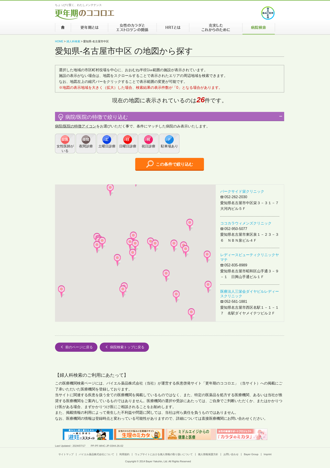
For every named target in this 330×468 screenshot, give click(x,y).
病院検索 (258, 29)
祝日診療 (148, 146)
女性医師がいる (65, 148)
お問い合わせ (231, 454)
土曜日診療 (107, 146)
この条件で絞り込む (169, 164)
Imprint (268, 454)
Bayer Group (251, 454)
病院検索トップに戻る (124, 347)
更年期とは (89, 29)
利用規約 (124, 454)
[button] (132, 255)
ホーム (63, 29)
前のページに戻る (76, 347)
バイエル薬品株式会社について (96, 454)
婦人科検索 (73, 41)
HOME (59, 41)
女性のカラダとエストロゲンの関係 (132, 29)
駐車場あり (169, 146)
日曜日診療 (127, 146)
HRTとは (173, 29)
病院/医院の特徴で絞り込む (92, 117)
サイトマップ (66, 454)
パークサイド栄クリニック (242, 191)
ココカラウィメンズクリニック (246, 223)
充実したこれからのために (215, 29)
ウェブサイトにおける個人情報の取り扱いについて (164, 454)
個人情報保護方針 (208, 454)
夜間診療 (86, 146)
